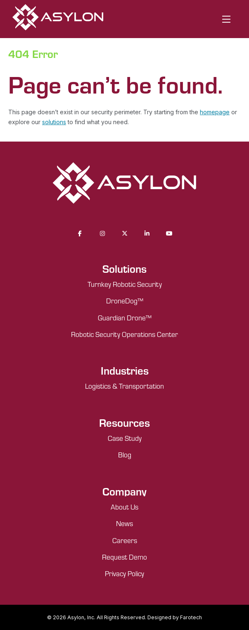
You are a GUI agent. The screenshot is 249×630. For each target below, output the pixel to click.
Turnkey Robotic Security (125, 284)
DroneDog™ (124, 300)
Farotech (191, 617)
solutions (54, 121)
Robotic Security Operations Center (124, 334)
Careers (124, 540)
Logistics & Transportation (124, 385)
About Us (124, 506)
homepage (215, 111)
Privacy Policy (124, 573)
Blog (124, 454)
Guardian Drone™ (125, 317)
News (124, 523)
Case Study (125, 437)
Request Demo (124, 556)
